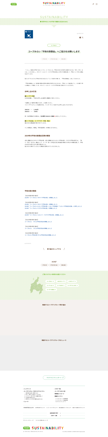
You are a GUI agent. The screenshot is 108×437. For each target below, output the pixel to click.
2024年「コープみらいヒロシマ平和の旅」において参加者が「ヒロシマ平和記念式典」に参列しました (53, 206)
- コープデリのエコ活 (59, 391)
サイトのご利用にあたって (41, 420)
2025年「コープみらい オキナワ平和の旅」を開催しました (41, 197)
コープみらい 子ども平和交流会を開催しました (38, 221)
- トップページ (27, 389)
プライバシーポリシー (27, 420)
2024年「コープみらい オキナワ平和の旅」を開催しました (41, 204)
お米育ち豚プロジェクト (40, 407)
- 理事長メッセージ (59, 394)
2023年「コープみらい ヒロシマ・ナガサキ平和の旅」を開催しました (44, 215)
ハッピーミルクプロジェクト (52, 407)
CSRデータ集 (54, 415)
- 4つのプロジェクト (28, 407)
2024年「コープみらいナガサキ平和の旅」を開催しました (41, 208)
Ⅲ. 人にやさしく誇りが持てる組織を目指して (33, 396)
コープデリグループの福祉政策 (61, 400)
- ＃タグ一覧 (57, 389)
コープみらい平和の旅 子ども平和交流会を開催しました (40, 235)
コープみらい (54, 45)
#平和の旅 (44, 59)
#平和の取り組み (54, 59)
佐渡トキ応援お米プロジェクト (78, 407)
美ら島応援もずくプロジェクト (65, 407)
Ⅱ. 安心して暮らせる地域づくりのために (32, 394)
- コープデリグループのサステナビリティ (34, 391)
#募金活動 (63, 59)
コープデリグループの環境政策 (61, 398)
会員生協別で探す (54, 413)
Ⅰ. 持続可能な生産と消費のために (31, 393)
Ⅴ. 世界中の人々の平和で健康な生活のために (33, 399)
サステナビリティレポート (54, 377)
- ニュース (25, 401)
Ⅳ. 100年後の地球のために (29, 397)
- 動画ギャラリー (58, 396)
